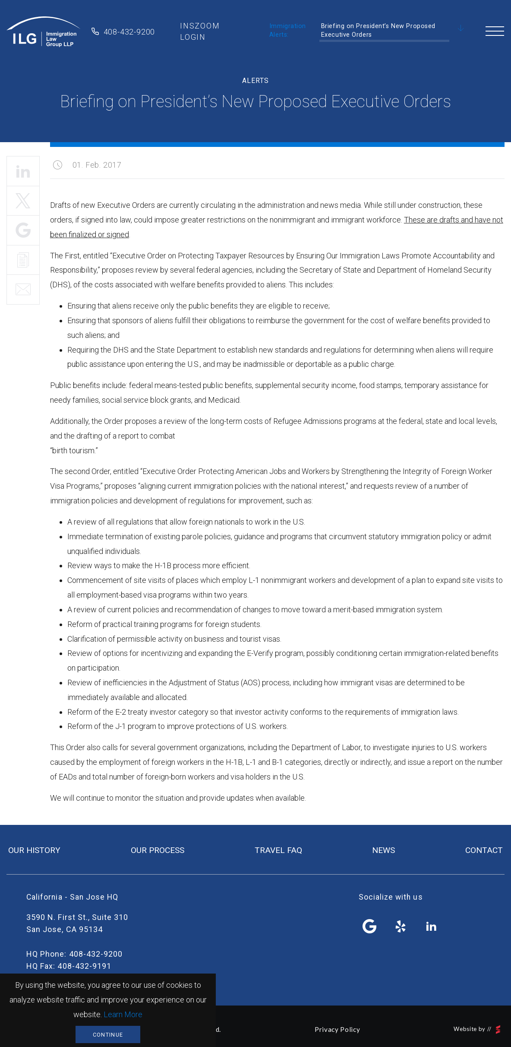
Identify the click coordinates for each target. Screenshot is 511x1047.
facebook (370, 926)
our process (157, 850)
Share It (23, 230)
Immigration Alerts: (287, 30)
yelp (400, 926)
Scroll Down (461, 28)
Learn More (123, 1014)
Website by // (477, 1029)
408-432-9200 (129, 31)
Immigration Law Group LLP (43, 31)
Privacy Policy (337, 1029)
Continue (108, 1034)
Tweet (23, 201)
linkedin (431, 926)
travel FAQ (278, 850)
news (383, 850)
